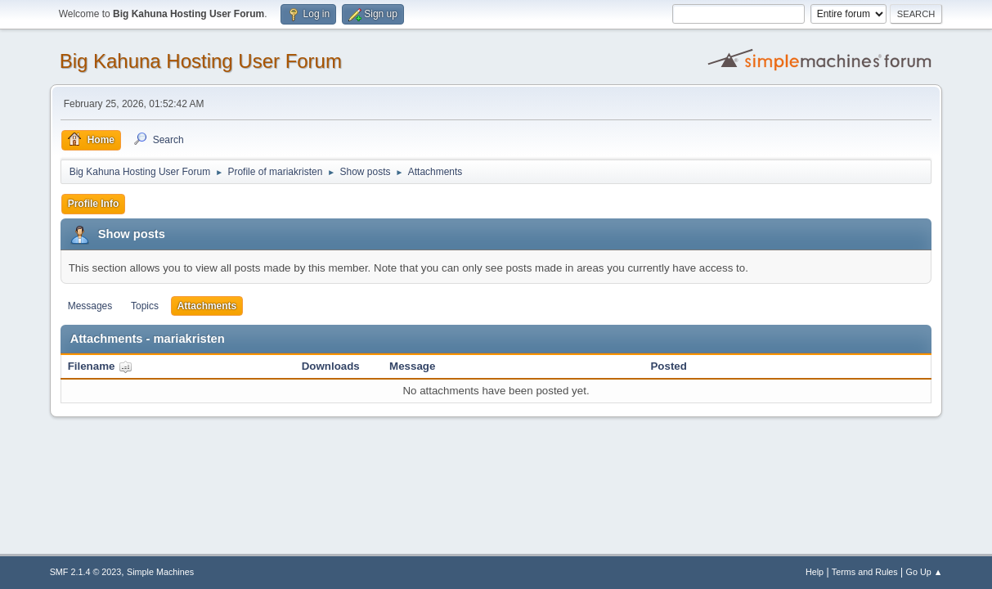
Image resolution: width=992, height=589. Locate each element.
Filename (100, 366)
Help (815, 572)
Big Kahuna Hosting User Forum (201, 61)
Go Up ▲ (924, 572)
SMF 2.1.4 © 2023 (86, 572)
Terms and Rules (865, 572)
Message (412, 366)
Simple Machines (160, 572)
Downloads (331, 366)
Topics (145, 306)
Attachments (207, 306)
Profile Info (93, 203)
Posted (668, 366)
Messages (90, 306)
